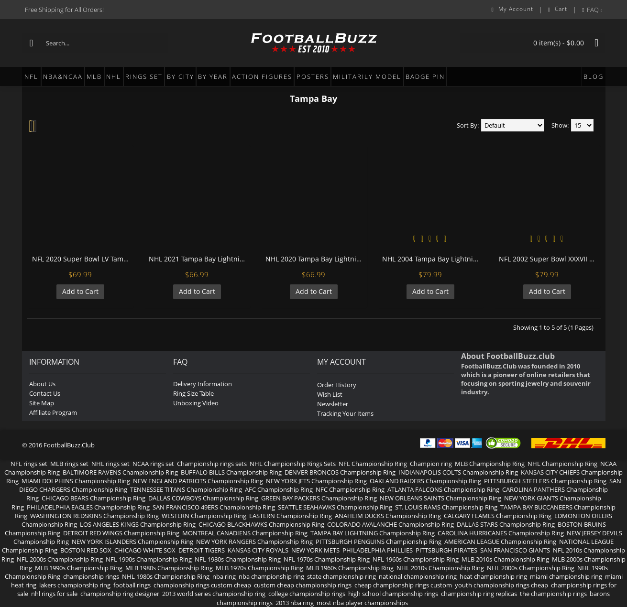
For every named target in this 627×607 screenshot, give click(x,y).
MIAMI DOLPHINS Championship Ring (76, 481)
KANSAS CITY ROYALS (258, 550)
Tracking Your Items (345, 413)
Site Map (41, 403)
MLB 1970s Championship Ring (259, 568)
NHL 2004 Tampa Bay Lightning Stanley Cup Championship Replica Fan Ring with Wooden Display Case (432, 258)
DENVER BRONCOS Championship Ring (340, 472)
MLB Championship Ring (490, 463)
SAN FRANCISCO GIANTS (515, 550)
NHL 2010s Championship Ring (440, 568)
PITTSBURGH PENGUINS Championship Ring (378, 541)
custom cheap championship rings (303, 585)
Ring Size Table (193, 393)
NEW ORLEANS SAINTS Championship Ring (440, 498)
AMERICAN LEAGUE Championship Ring (500, 541)
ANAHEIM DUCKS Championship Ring (388, 515)
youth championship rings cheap (501, 585)
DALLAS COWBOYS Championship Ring (203, 498)
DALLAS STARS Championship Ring (506, 524)
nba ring (224, 576)
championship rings (91, 576)
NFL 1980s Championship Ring (238, 559)
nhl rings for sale (54, 593)
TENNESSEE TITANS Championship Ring (186, 489)
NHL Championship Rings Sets (293, 463)
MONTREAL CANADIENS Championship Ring (245, 533)
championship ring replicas (479, 593)
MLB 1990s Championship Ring (78, 568)
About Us (42, 383)
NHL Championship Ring (562, 463)
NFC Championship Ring (350, 489)
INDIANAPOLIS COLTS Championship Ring (458, 472)
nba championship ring (271, 576)
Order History (336, 384)
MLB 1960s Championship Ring (350, 568)
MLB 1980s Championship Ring (169, 568)
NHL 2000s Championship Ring (530, 568)
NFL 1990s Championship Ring (149, 559)
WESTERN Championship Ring (204, 515)
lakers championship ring (74, 585)
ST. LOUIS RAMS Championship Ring (446, 507)
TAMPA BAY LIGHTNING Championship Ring (372, 533)
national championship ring (418, 576)
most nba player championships (362, 602)
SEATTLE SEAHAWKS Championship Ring (335, 507)
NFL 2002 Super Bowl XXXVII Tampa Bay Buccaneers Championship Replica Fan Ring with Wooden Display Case (549, 258)
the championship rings (553, 593)
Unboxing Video (196, 403)
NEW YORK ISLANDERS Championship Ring (132, 541)
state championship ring (341, 576)
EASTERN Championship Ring (290, 515)
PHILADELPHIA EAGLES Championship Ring (88, 507)
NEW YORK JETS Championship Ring (316, 481)
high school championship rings (393, 593)
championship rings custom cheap (202, 585)
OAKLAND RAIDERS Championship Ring (425, 481)
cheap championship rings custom (403, 585)
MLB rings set (69, 463)
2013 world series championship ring (213, 593)
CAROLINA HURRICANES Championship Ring (501, 533)
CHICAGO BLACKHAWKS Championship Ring (261, 524)
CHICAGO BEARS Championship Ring (93, 498)
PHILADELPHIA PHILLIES (377, 550)
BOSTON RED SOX (85, 550)
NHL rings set (110, 463)
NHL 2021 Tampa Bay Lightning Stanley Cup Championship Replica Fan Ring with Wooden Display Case (199, 258)
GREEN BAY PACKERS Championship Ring (319, 498)
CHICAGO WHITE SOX (145, 550)
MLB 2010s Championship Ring (505, 559)
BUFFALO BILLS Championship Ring (231, 472)
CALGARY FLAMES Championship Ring (497, 515)
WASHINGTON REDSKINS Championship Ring (94, 515)
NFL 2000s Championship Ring (60, 559)
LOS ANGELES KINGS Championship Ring (138, 524)
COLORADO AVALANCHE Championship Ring (390, 524)
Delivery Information (202, 383)
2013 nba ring (294, 602)
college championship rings (306, 593)
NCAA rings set (153, 463)
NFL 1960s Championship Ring (416, 559)
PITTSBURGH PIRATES (446, 550)
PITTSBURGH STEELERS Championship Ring (545, 481)
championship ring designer (119, 593)
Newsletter (332, 404)
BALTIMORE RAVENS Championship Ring (120, 472)
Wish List (329, 394)
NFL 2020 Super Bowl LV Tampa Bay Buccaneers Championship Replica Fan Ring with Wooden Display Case (82, 258)
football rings (132, 585)
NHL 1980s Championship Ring (165, 576)
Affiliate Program (53, 412)
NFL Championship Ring (373, 463)
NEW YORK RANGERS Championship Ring (254, 541)
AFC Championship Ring (279, 489)
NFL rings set (29, 463)
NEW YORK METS (315, 550)
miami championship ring (566, 576)
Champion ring (431, 463)
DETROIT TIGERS (201, 550)
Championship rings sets (212, 463)
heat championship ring (493, 576)
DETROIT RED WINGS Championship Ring (121, 533)
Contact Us (44, 393)
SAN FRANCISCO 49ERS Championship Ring (214, 507)
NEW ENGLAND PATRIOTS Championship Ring (198, 481)
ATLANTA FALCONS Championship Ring (443, 489)
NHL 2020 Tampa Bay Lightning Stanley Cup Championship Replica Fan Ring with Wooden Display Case (315, 258)
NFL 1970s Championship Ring (327, 559)
